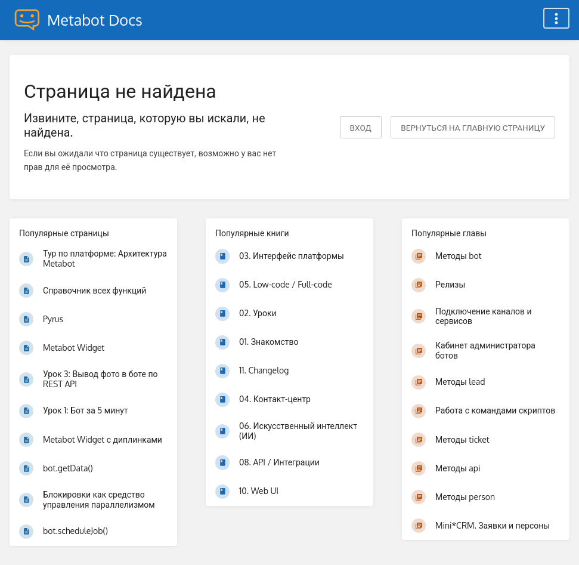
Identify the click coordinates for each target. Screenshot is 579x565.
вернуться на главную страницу (473, 127)
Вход (360, 127)
